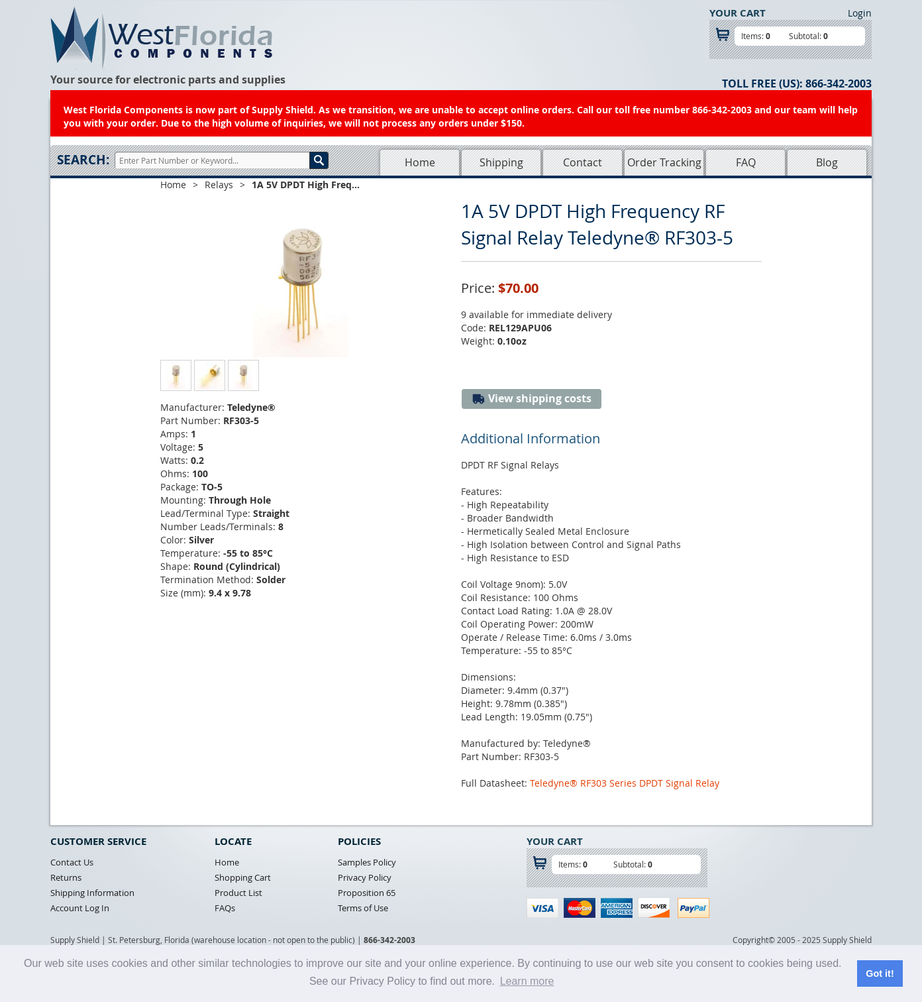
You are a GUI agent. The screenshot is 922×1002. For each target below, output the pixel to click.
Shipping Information (92, 893)
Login (860, 13)
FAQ (746, 162)
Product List (238, 893)
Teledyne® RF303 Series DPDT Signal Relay (624, 783)
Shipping (501, 162)
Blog (827, 162)
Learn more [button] (527, 981)
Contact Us (71, 862)
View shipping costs (531, 398)
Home (420, 162)
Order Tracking (664, 162)
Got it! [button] (880, 973)
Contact (582, 162)
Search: (83, 160)
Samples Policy (367, 862)
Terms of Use (363, 908)
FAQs (225, 908)
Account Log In (79, 908)
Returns (65, 877)
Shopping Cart (243, 877)
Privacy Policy (364, 877)
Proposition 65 (366, 893)
